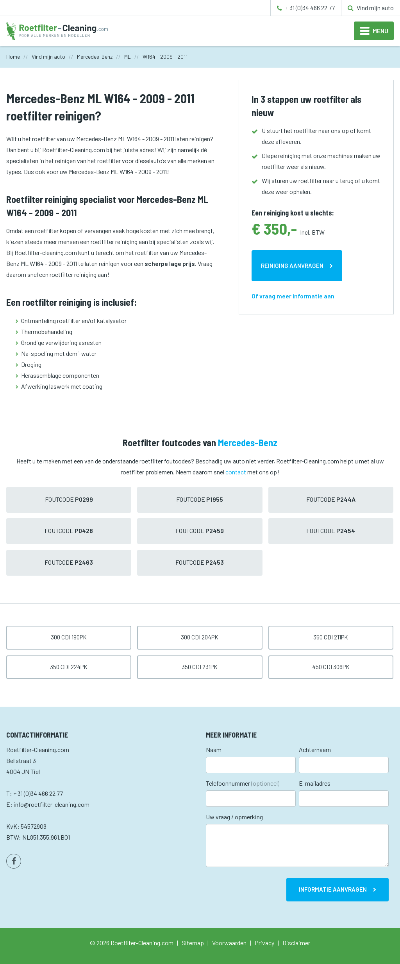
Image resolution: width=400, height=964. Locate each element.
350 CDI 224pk (69, 666)
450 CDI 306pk (331, 666)
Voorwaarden (229, 942)
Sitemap (193, 942)
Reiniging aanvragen (292, 265)
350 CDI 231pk (200, 666)
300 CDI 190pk (69, 637)
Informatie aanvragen (333, 889)
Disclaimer (296, 942)
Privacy (264, 942)
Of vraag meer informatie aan (293, 296)
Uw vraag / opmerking (234, 816)
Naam (213, 749)
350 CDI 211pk (330, 637)
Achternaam (315, 749)
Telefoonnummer (242, 783)
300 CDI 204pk (199, 637)
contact (235, 472)
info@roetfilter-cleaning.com (51, 804)
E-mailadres (314, 783)
